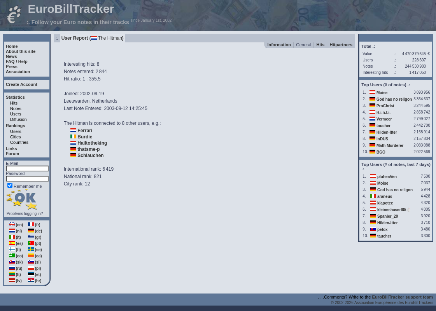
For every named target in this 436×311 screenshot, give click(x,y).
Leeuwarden (76, 101)
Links (11, 148)
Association (18, 71)
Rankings (15, 125)
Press (12, 66)
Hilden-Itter (386, 132)
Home (12, 46)
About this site (20, 51)
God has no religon (394, 99)
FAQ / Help (17, 61)
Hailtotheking (92, 143)
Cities (15, 137)
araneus (384, 196)
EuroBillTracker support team (402, 297)
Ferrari (84, 130)
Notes (15, 108)
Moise (381, 93)
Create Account (21, 84)
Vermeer (384, 119)
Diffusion (18, 119)
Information (279, 44)
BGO (380, 152)
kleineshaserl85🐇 (394, 210)
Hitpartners (341, 44)
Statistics (15, 97)
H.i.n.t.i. (383, 112)
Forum (12, 153)
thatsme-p (88, 149)
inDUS (382, 139)
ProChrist (385, 106)
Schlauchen (90, 155)
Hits (14, 103)
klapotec (385, 203)
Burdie (84, 137)
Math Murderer (389, 145)
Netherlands (104, 101)
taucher (383, 126)
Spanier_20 (387, 216)
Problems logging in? (25, 213)
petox (382, 229)
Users (15, 114)
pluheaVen (387, 177)
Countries (19, 142)
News (11, 56)
